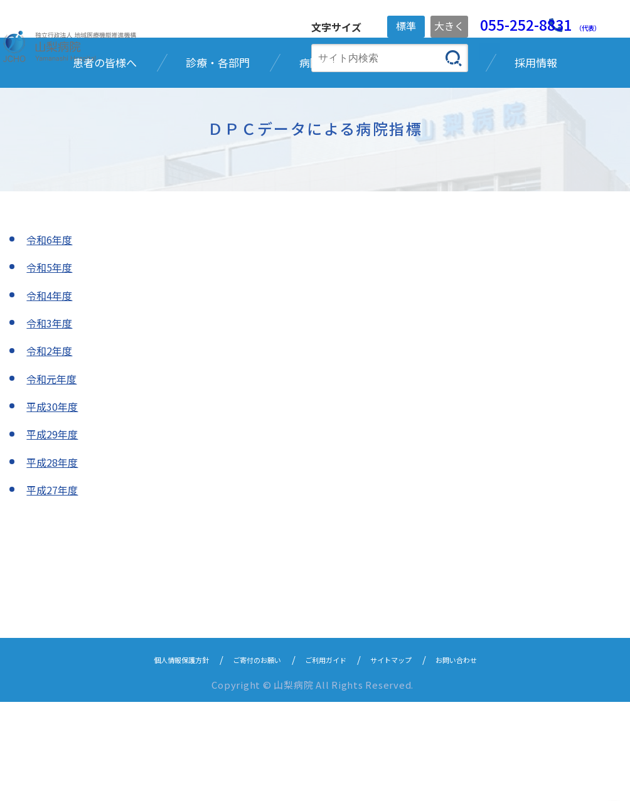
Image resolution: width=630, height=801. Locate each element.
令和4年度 (52, 394)
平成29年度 (55, 533)
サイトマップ (410, 758)
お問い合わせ (490, 758)
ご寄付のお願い (244, 758)
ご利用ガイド (329, 758)
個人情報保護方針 (150, 758)
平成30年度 (55, 505)
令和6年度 (52, 338)
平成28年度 (55, 561)
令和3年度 (52, 421)
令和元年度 (54, 477)
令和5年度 (52, 366)
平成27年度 (55, 588)
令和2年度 (52, 449)
